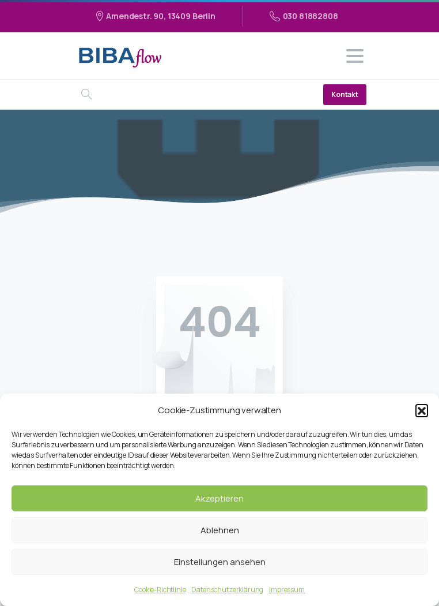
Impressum (287, 589)
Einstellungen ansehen (220, 562)
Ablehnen (219, 530)
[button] (421, 410)
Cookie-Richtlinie (160, 589)
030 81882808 (304, 16)
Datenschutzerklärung (227, 589)
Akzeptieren (219, 498)
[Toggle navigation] (354, 56)
